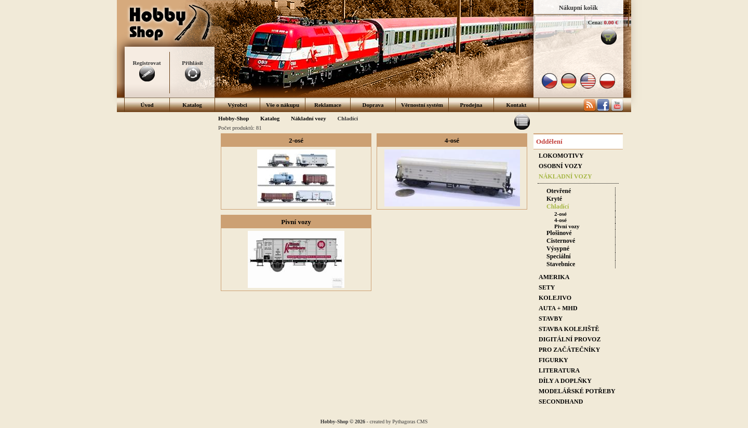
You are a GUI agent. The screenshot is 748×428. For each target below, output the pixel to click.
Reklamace (327, 105)
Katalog (192, 105)
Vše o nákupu (282, 105)
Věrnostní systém (422, 105)
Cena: (595, 22)
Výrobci (237, 105)
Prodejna (471, 105)
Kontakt (516, 105)
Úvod (146, 105)
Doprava (373, 105)
